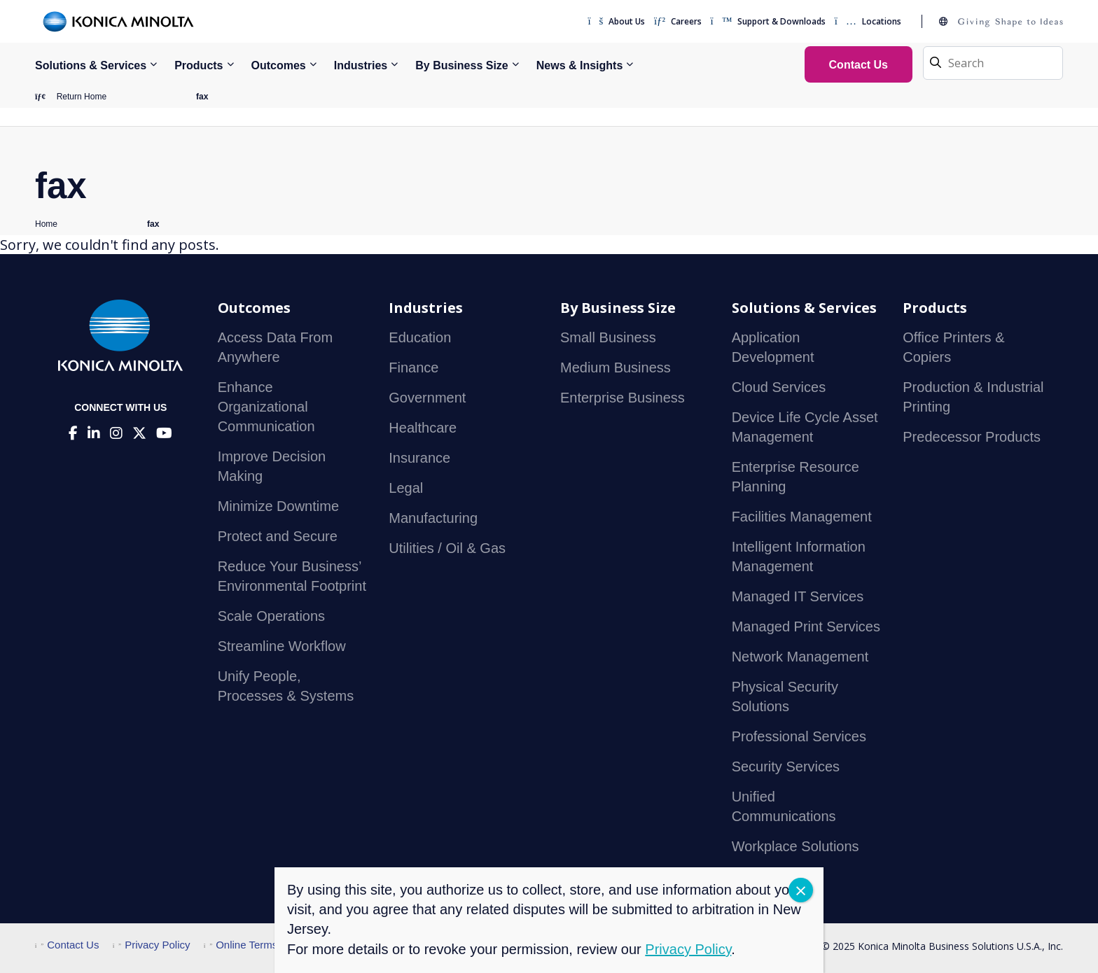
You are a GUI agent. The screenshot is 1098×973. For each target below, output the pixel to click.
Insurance (419, 457)
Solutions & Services (90, 65)
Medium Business (615, 367)
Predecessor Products (972, 436)
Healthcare (423, 427)
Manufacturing (433, 518)
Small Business (608, 337)
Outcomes (278, 65)
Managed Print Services (806, 626)
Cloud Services (779, 387)
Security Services (786, 766)
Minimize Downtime (278, 506)
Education (420, 337)
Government (427, 397)
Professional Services (799, 736)
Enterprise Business (622, 397)
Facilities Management (802, 516)
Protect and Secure (278, 536)
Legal (406, 488)
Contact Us (67, 945)
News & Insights (579, 65)
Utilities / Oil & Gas (447, 548)
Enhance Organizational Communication (266, 406)
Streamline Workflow (282, 646)
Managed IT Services (798, 596)
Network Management (800, 656)
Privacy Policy (151, 945)
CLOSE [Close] (800, 890)
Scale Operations (271, 616)
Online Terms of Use (257, 945)
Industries (360, 65)
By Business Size (461, 65)
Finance (413, 367)
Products (198, 65)
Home (46, 224)
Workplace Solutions (795, 846)
